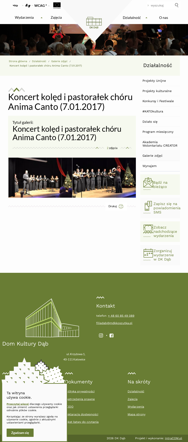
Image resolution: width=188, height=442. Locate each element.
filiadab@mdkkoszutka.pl (114, 323)
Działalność (39, 61)
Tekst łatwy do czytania (82, 422)
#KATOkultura (152, 111)
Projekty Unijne (154, 80)
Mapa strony (136, 414)
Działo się (150, 121)
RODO (69, 406)
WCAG (40, 5)
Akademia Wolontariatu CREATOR (159, 143)
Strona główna (18, 61)
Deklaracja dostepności (81, 414)
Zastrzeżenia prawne (80, 399)
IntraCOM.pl (173, 438)
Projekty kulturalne (157, 91)
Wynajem (149, 166)
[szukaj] (177, 5)
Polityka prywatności (80, 391)
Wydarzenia (136, 406)
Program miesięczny (157, 132)
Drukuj (118, 206)
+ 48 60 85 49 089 (121, 315)
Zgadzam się (20, 433)
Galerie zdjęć (152, 155)
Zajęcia (133, 399)
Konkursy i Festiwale (158, 101)
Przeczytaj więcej (18, 404)
